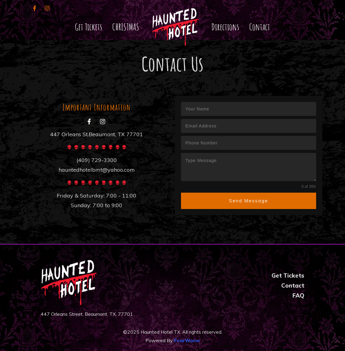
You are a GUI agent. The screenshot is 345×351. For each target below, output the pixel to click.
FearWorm (187, 340)
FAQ (298, 295)
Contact (292, 285)
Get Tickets (288, 275)
